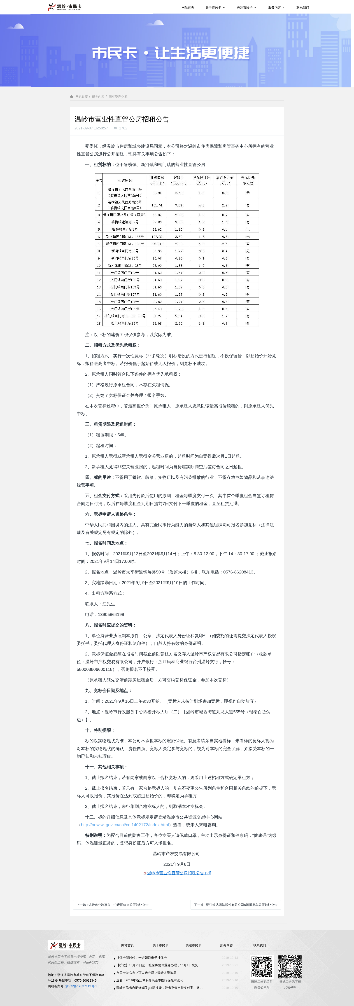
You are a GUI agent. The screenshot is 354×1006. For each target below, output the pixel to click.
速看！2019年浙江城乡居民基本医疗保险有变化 (149, 980)
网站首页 (188, 7)
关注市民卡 (247, 7)
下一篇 (235, 905)
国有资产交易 (118, 96)
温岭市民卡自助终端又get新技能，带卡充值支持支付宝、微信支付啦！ (160, 988)
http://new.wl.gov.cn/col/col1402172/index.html (125, 824)
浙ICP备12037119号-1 (81, 986)
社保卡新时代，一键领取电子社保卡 (141, 957)
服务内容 (276, 7)
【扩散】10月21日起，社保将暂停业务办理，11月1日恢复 (157, 965)
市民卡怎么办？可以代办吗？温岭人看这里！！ (149, 973)
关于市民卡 (215, 7)
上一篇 (113, 905)
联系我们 (302, 7)
